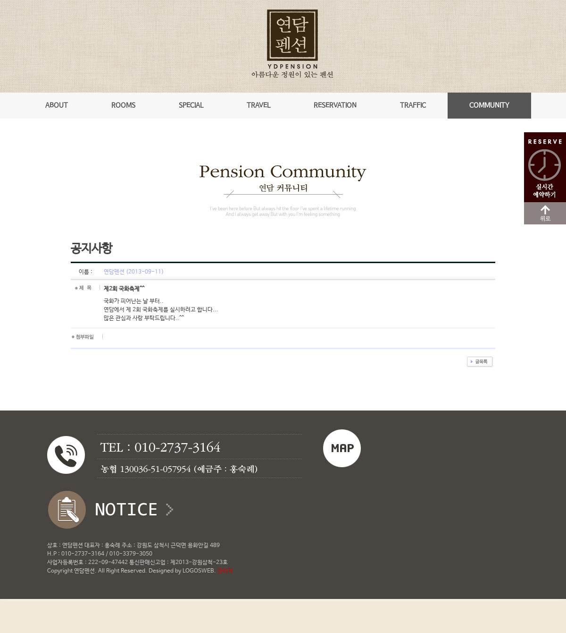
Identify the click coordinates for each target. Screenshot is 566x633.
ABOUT (56, 105)
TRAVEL (258, 105)
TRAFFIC (413, 105)
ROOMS (123, 105)
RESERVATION (335, 105)
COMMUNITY (489, 105)
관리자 (225, 571)
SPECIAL (191, 105)
